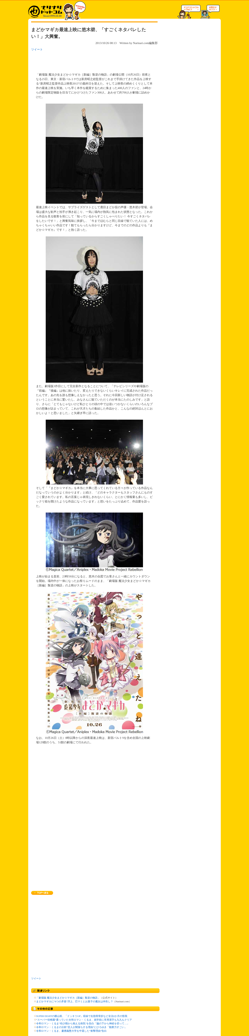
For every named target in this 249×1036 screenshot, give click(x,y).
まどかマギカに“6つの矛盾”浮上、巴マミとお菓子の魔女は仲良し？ (74, 1001)
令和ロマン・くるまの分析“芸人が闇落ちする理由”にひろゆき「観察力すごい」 (81, 1027)
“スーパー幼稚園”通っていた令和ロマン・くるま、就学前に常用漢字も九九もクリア (84, 1019)
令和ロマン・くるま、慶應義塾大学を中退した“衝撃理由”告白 (71, 1031)
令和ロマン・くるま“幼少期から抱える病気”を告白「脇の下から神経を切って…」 (82, 1023)
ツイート (37, 49)
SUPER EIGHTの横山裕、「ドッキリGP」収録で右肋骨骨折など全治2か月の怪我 (81, 1016)
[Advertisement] (81, 61)
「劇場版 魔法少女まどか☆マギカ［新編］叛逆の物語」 (68, 997)
